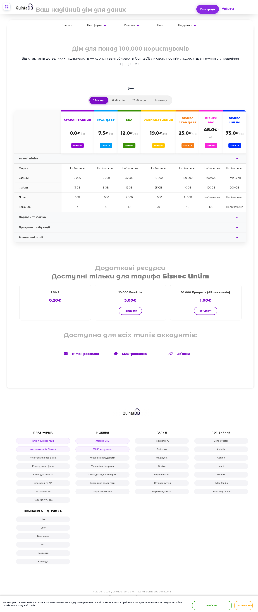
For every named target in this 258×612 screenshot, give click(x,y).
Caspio (221, 459)
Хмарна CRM (102, 442)
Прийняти (212, 606)
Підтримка (185, 25)
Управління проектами (102, 484)
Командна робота (43, 476)
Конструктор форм (43, 467)
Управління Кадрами (102, 467)
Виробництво (161, 476)
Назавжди (160, 100)
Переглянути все (43, 501)
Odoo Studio (221, 484)
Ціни (160, 25)
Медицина (162, 459)
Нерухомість (162, 442)
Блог (43, 529)
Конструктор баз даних (43, 459)
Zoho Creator (221, 442)
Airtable (221, 451)
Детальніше (243, 606)
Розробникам (43, 493)
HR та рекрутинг (162, 484)
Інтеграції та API (43, 484)
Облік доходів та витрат (102, 476)
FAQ (43, 546)
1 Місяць (98, 100)
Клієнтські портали (43, 442)
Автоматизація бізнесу (43, 451)
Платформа (94, 25)
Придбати (130, 312)
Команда (43, 563)
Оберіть (77, 146)
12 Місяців (139, 100)
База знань (43, 537)
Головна (66, 25)
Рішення (129, 25)
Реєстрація (207, 8)
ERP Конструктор (102, 451)
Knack (221, 467)
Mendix (221, 476)
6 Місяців (118, 100)
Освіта (162, 467)
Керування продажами (102, 459)
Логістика (161, 451)
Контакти (43, 554)
